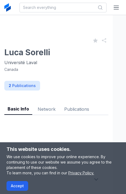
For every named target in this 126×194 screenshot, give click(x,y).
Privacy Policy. (81, 173)
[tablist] (56, 105)
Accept (17, 185)
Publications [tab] (76, 109)
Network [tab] (47, 109)
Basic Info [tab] (18, 109)
